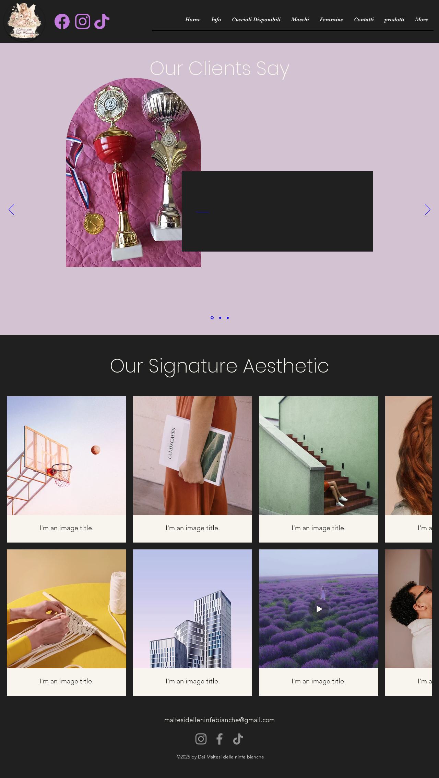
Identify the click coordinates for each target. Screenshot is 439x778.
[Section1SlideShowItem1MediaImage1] (212, 317)
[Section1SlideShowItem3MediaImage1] (228, 318)
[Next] (427, 210)
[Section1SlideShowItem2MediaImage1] (220, 318)
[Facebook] (219, 738)
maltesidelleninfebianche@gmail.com (219, 720)
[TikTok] (238, 738)
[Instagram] (201, 738)
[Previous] (11, 210)
